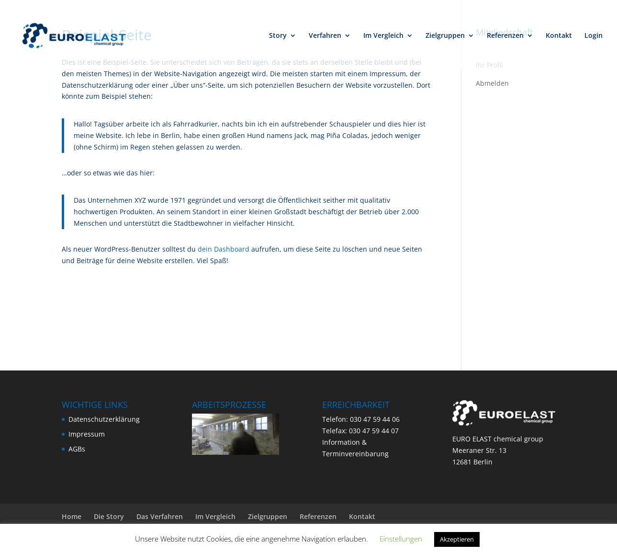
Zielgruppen (445, 36)
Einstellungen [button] (401, 538)
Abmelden (492, 83)
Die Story (109, 516)
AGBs (76, 448)
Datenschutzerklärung (104, 419)
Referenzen (505, 36)
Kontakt (559, 36)
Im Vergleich (383, 36)
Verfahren (325, 36)
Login (593, 36)
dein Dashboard (223, 249)
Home (71, 516)
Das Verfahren (159, 516)
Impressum (86, 434)
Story (278, 36)
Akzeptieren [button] (457, 539)
